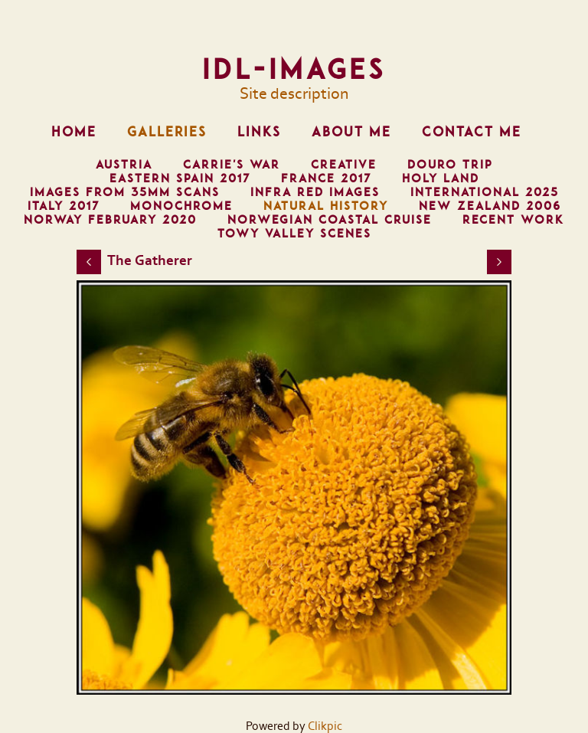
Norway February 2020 (110, 220)
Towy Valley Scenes (294, 234)
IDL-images (294, 69)
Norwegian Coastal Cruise (329, 220)
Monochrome (181, 206)
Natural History (325, 206)
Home (73, 131)
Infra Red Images (315, 192)
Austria (124, 165)
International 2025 (484, 192)
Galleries (167, 131)
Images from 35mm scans (125, 192)
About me (351, 131)
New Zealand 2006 (490, 206)
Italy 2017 (64, 206)
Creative (344, 165)
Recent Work (513, 220)
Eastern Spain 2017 (179, 178)
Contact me (471, 131)
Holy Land (440, 178)
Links (259, 131)
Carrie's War (231, 165)
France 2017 (326, 178)
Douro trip (449, 165)
